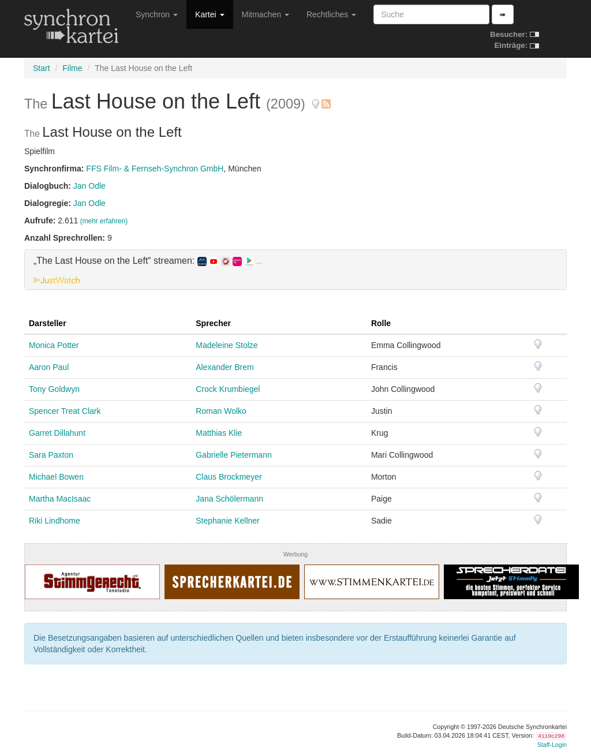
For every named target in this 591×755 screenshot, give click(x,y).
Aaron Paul (49, 367)
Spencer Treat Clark (65, 411)
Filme (72, 68)
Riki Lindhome (54, 520)
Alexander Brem (224, 367)
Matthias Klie (219, 433)
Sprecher (213, 323)
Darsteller (47, 323)
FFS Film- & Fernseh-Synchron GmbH (154, 168)
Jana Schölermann (229, 498)
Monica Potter (53, 345)
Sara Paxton (51, 454)
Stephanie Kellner (228, 520)
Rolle (381, 323)
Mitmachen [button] (265, 14)
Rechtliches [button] (331, 14)
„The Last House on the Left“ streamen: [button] (147, 261)
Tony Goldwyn (54, 389)
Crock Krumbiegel (228, 389)
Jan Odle (89, 185)
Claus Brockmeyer (228, 476)
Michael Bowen (56, 476)
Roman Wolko (221, 411)
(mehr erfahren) (104, 221)
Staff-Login (552, 744)
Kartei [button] (209, 14)
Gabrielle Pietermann (234, 454)
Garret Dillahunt (57, 433)
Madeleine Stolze (226, 345)
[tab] (295, 269)
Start (41, 68)
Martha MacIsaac (60, 498)
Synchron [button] (157, 14)
